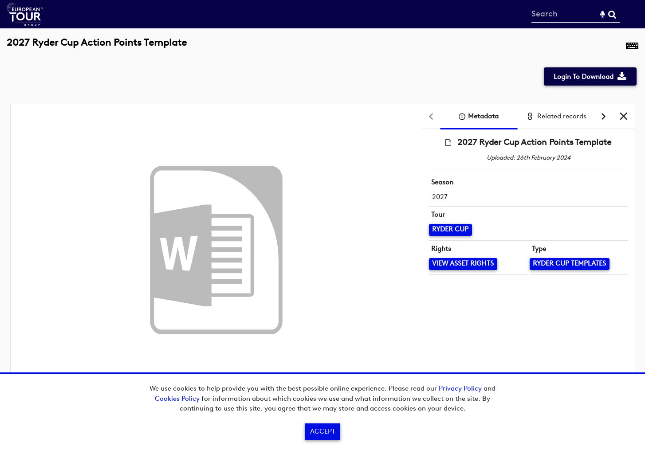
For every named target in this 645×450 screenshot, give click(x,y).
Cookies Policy (177, 399)
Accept (322, 431)
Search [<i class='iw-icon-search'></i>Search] (612, 13)
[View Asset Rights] (463, 264)
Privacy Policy (460, 388)
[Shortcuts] (632, 47)
